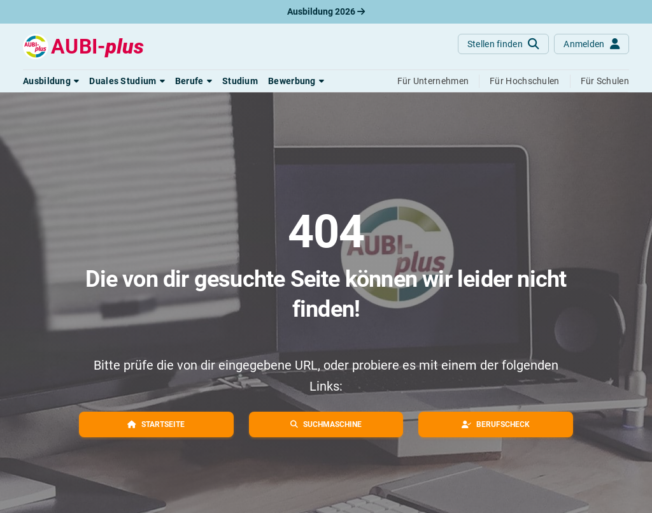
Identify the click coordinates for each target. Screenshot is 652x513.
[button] (51, 81)
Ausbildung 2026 (326, 11)
